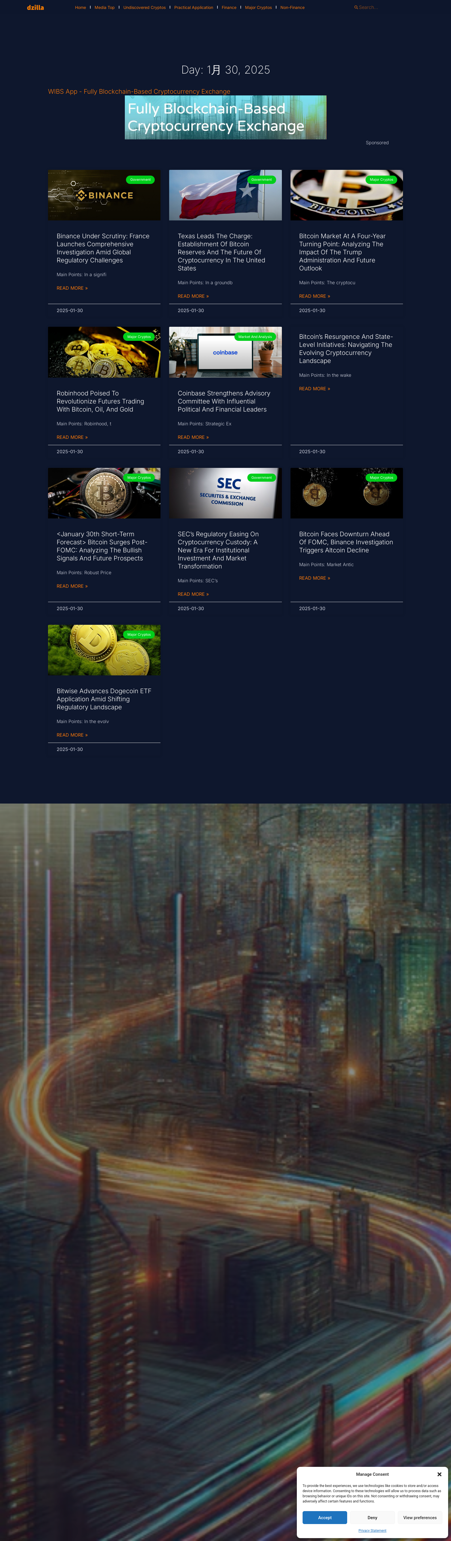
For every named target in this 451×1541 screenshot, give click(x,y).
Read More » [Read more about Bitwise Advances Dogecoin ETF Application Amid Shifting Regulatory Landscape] (72, 735)
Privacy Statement (372, 1531)
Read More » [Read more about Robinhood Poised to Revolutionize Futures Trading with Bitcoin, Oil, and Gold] (72, 437)
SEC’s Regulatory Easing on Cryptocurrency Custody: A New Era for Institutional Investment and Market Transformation (218, 550)
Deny (372, 1517)
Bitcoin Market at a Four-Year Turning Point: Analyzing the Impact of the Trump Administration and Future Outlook (342, 252)
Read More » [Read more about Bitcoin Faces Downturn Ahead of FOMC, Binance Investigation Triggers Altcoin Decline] (314, 578)
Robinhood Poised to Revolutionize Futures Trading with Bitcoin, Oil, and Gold (100, 401)
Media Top (105, 7)
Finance (229, 7)
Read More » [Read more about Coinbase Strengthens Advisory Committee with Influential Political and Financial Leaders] (193, 437)
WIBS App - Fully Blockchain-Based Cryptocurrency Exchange (139, 91)
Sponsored (377, 142)
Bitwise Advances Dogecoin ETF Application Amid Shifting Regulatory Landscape (104, 699)
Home (80, 7)
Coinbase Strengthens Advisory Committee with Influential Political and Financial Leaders (224, 401)
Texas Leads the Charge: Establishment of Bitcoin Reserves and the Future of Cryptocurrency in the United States (221, 252)
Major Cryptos (258, 7)
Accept (325, 1517)
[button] (439, 1474)
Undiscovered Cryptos (144, 7)
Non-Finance (292, 7)
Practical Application (193, 7)
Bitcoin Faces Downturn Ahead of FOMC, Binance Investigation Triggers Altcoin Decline (346, 542)
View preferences (420, 1517)
